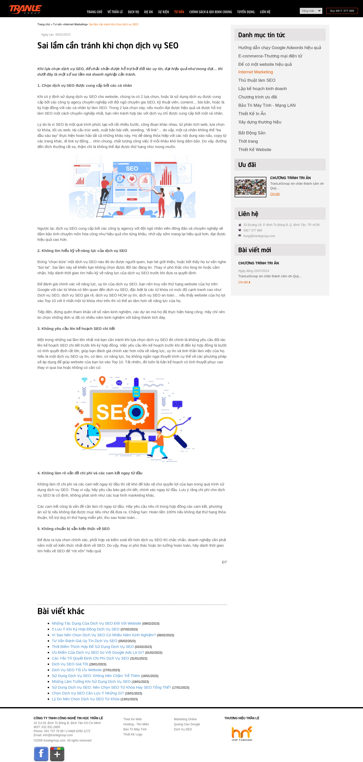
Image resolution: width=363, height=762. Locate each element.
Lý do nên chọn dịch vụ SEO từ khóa (86, 699)
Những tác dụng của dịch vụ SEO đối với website (96, 623)
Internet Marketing (75, 24)
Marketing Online (185, 719)
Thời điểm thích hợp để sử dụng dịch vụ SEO (93, 646)
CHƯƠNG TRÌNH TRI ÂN (290, 178)
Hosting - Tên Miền (136, 724)
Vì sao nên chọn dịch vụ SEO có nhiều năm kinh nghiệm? (104, 635)
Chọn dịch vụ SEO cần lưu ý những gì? (88, 693)
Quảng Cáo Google (187, 724)
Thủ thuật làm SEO (257, 80)
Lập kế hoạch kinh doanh (262, 88)
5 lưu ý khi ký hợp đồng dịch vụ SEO (86, 629)
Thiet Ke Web (132, 719)
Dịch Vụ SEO (183, 729)
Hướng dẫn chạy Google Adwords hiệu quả (279, 47)
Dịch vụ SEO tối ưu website (77, 670)
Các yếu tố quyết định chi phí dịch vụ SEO (90, 658)
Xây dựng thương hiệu (259, 122)
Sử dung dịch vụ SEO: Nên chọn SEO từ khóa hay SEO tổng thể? (111, 687)
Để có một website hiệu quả (265, 64)
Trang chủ (43, 24)
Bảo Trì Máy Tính (135, 729)
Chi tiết (275, 194)
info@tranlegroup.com (58, 735)
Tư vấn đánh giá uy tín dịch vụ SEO (84, 641)
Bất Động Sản (252, 133)
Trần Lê (28, 10)
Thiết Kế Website (254, 149)
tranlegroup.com (54, 740)
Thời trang (248, 141)
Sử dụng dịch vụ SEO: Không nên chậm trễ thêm (96, 675)
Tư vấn (57, 24)
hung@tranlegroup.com (259, 236)
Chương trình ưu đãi (257, 97)
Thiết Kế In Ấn (252, 113)
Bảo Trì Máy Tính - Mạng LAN (267, 105)
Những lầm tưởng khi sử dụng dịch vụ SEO (91, 681)
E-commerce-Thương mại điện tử (270, 56)
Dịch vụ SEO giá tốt (70, 664)
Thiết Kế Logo (132, 734)
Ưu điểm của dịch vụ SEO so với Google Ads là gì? (98, 652)
